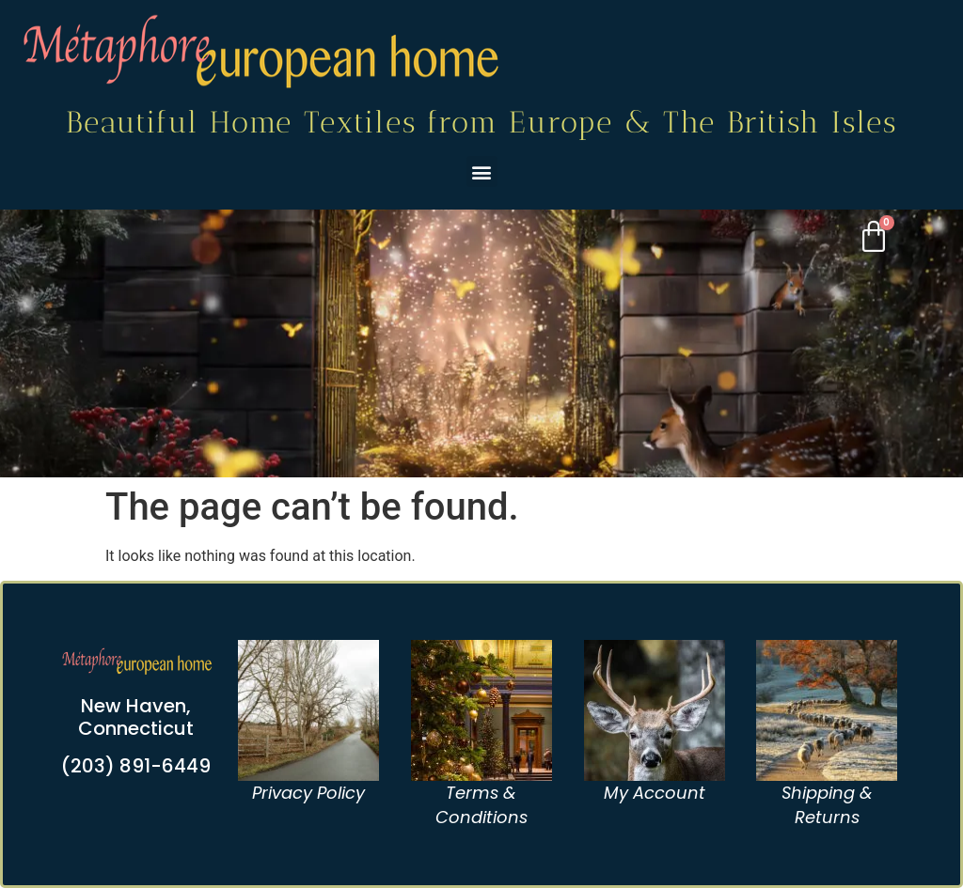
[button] (481, 171)
